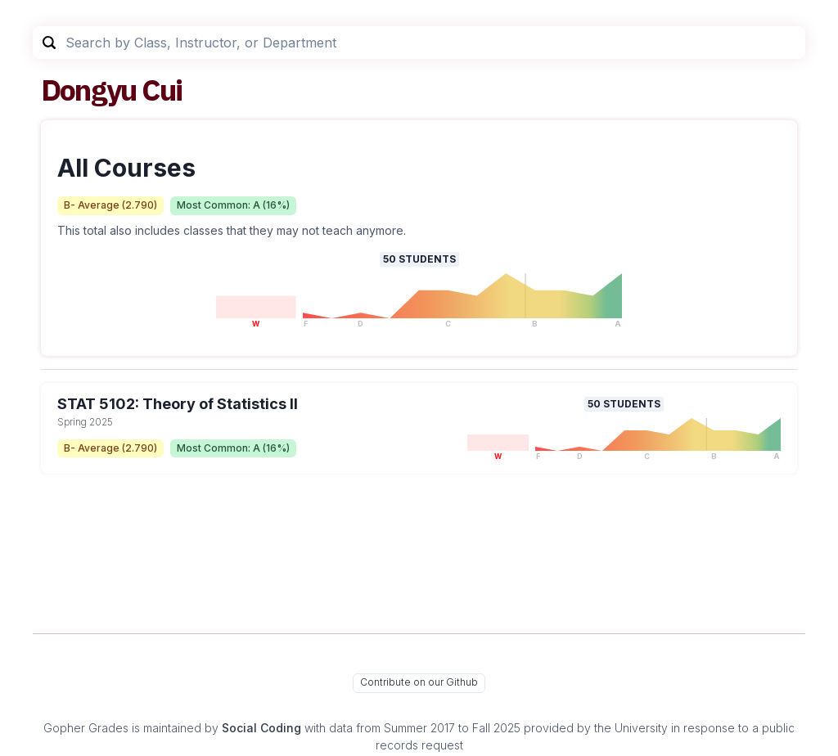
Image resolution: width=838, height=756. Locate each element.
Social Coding (261, 728)
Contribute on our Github (419, 682)
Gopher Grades (85, 728)
